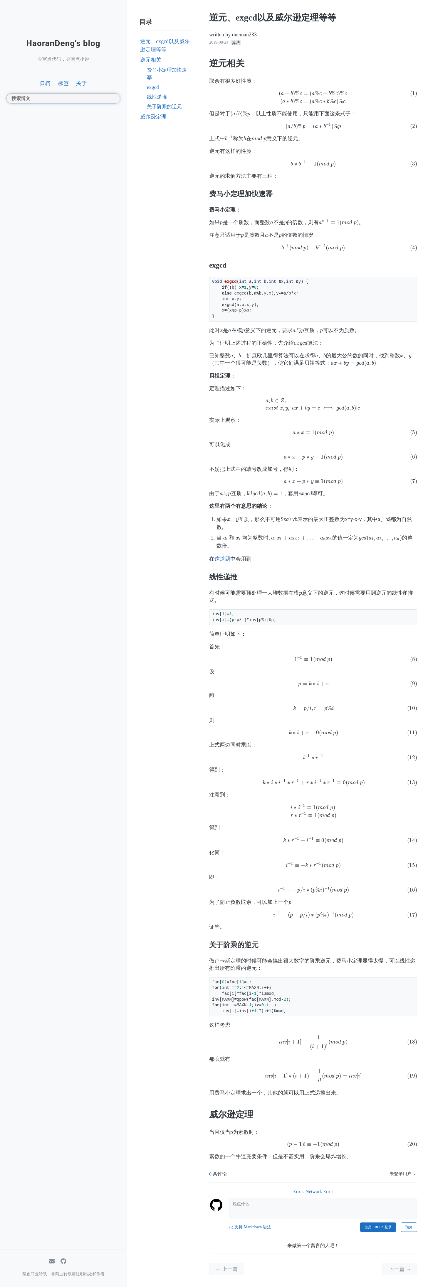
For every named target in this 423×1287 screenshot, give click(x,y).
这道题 (222, 559)
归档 (45, 83)
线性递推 (157, 97)
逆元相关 (150, 60)
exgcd (153, 87)
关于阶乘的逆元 (164, 106)
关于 (81, 83)
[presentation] (313, 97)
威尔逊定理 (153, 117)
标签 (63, 83)
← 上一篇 (226, 1269)
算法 (236, 42)
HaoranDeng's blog (63, 43)
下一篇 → (400, 1269)
